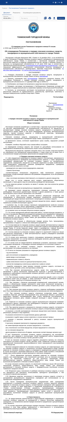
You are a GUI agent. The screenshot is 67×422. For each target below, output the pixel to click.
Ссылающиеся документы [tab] (32, 13)
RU (60, 2)
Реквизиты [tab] (17, 13)
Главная (4, 8)
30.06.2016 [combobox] (7, 18)
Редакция (5, 16)
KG (54, 2)
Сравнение (61, 18)
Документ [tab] (7, 13)
